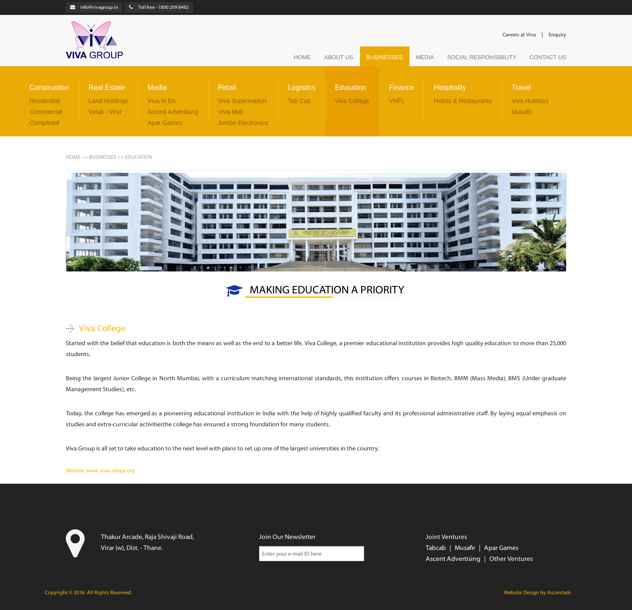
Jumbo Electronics (243, 122)
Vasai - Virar (105, 111)
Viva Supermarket (242, 100)
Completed (44, 122)
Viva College (352, 100)
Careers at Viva (519, 35)
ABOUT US (338, 57)
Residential (44, 100)
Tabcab (436, 548)
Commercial (45, 111)
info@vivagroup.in (99, 7)
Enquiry (557, 35)
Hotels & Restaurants (463, 100)
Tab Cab (299, 100)
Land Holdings (108, 100)
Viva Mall (230, 111)
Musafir (522, 111)
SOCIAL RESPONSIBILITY (482, 57)
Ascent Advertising (172, 111)
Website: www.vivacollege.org (100, 471)
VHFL (397, 100)
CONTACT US (548, 57)
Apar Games (164, 122)
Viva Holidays (530, 100)
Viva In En (161, 100)
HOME (302, 57)
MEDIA (425, 57)
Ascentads (559, 593)
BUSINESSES (384, 57)
